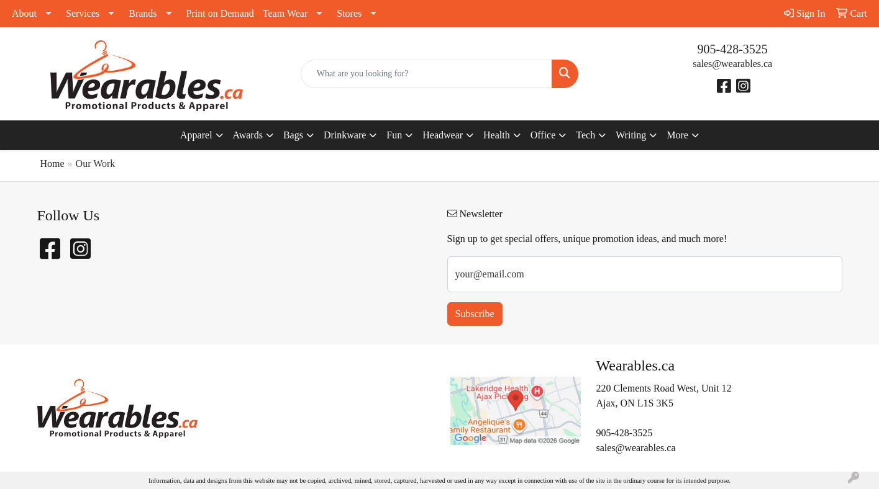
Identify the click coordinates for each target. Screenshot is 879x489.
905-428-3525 (733, 49)
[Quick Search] (427, 74)
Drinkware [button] (345, 135)
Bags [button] (293, 135)
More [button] (677, 135)
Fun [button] (394, 135)
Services (82, 13)
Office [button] (543, 135)
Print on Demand (220, 13)
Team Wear (285, 13)
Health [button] (496, 135)
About (24, 13)
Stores (349, 13)
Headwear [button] (442, 135)
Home (52, 163)
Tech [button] (585, 135)
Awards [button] (248, 135)
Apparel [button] (196, 135)
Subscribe (474, 313)
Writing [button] (631, 135)
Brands (143, 13)
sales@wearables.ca (732, 63)
